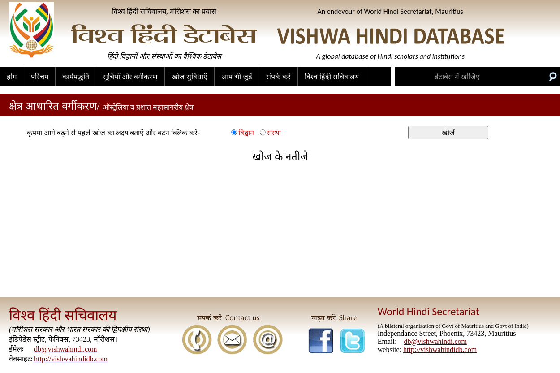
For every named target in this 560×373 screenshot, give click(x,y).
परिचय (39, 77)
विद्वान (246, 133)
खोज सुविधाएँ (189, 77)
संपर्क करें (278, 77)
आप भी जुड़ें (236, 77)
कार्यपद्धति (75, 77)
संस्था (274, 133)
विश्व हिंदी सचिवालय (332, 77)
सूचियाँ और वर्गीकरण (130, 77)
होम (12, 77)
